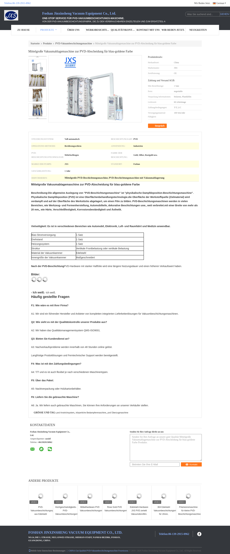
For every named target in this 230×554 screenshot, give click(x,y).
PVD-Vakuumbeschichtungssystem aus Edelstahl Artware (41, 512)
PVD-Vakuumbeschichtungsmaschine (73, 43)
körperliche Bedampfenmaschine (91, 412)
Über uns (73, 30)
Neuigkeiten (198, 30)
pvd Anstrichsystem (65, 412)
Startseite (35, 43)
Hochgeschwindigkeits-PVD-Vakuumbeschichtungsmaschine (65, 510)
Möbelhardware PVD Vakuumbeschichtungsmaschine (90, 509)
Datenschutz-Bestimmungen (54, 550)
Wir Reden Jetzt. (202, 3)
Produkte (48, 30)
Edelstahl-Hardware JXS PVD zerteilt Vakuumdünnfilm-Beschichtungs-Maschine (139, 514)
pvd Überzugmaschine (118, 412)
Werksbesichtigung (98, 30)
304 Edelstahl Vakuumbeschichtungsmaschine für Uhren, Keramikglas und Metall (164, 514)
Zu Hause (23, 30)
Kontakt (191, 464)
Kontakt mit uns (148, 30)
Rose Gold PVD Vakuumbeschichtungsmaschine (115, 509)
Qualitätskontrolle (123, 30)
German (221, 3)
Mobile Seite (35, 550)
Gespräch (158, 126)
